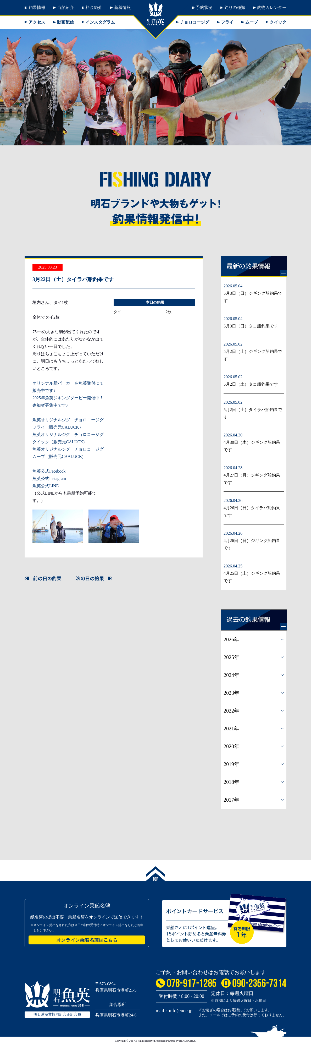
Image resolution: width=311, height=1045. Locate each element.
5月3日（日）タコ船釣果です (251, 326)
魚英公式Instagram (49, 478)
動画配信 (65, 22)
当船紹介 (65, 7)
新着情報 (122, 7)
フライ (227, 22)
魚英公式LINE (45, 486)
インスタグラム (100, 22)
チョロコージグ (194, 22)
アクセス (37, 22)
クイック (278, 22)
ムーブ (251, 22)
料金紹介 (94, 7)
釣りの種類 (234, 7)
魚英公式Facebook (48, 471)
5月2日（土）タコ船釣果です (251, 384)
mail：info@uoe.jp (174, 1010)
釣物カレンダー (271, 7)
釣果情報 (37, 7)
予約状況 (204, 7)
